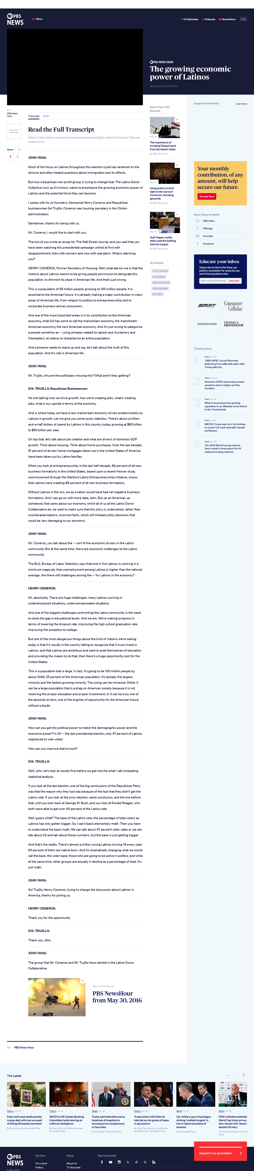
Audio (46, 116)
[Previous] (236, 1074)
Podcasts (208, 19)
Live (243, 19)
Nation (10, 1111)
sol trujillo (157, 294)
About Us (71, 1163)
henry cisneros (160, 270)
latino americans (161, 282)
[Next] (243, 1074)
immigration (159, 276)
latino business (160, 288)
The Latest (14, 1076)
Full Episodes (189, 19)
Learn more (241, 103)
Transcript (33, 116)
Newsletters (227, 19)
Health (95, 1111)
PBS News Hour (12, 115)
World (179, 1111)
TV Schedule (73, 1167)
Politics (52, 1111)
